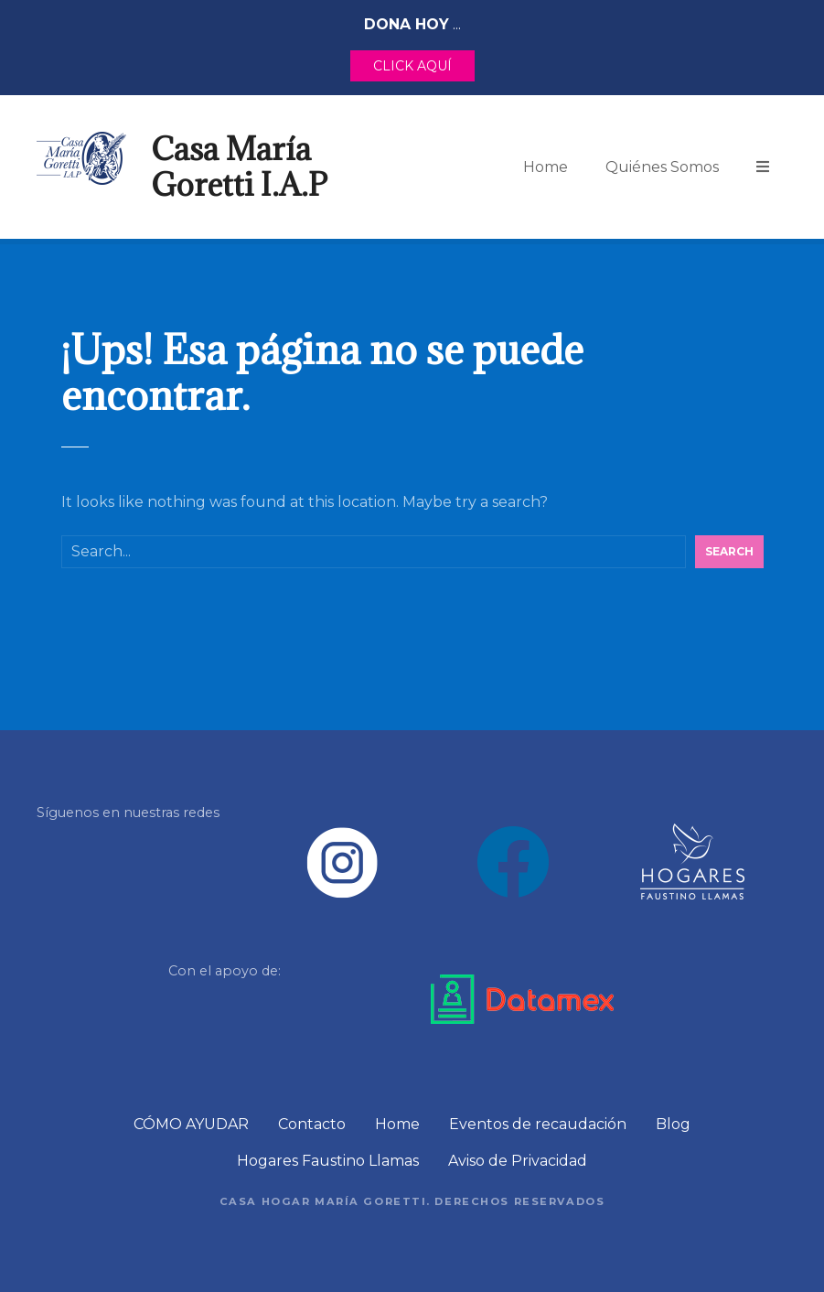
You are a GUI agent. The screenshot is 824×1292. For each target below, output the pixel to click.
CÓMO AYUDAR (191, 1124)
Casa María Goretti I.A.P (239, 166)
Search (729, 551)
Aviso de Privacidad (517, 1160)
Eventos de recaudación (537, 1124)
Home (545, 167)
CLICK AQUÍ (412, 66)
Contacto (312, 1124)
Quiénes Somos (662, 167)
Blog (673, 1124)
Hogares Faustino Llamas (328, 1160)
